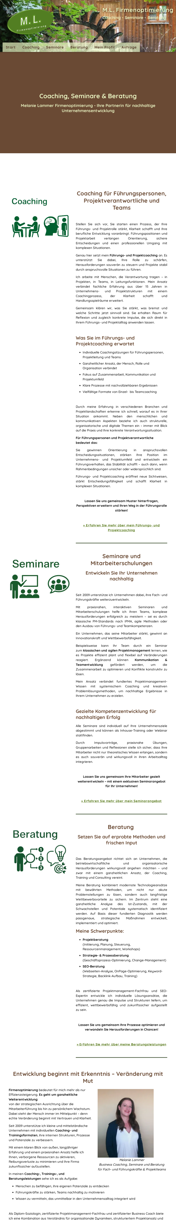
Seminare (55, 47)
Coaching (31, 47)
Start (11, 47)
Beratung (79, 47)
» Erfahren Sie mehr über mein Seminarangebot (121, 801)
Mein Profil (105, 47)
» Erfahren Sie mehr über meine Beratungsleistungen (121, 1044)
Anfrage (129, 47)
